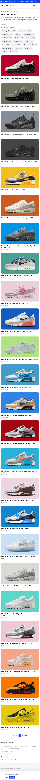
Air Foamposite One (29, 45)
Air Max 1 (19, 38)
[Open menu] (37, 5)
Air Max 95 (30, 38)
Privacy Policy (13, 751)
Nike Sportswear (9, 31)
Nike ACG (18, 41)
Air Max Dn (6, 41)
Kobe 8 (19, 48)
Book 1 (5, 45)
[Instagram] (5, 759)
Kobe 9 (28, 48)
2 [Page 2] (22, 735)
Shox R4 (14, 52)
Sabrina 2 (15, 45)
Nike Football (28, 34)
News (2, 11)
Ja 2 (4, 52)
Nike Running (7, 48)
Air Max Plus (7, 38)
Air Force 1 (7, 34)
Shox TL (29, 41)
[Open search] (34, 5)
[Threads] (12, 759)
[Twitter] (8, 759)
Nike (8, 11)
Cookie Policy (5, 751)
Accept (12, 777)
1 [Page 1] (19, 735)
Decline (6, 777)
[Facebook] (2, 759)
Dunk (17, 34)
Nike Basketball (25, 31)
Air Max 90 (14, 11)
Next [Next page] (26, 735)
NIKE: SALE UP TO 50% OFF (30, 1)
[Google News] (15, 759)
